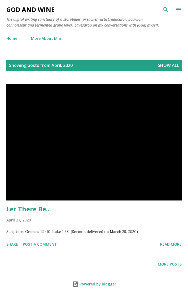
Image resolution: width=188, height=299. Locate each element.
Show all (168, 65)
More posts (170, 264)
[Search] (166, 9)
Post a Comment (40, 244)
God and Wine (30, 9)
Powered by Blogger (94, 284)
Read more (171, 244)
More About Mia (46, 38)
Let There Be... (28, 208)
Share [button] (12, 244)
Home (11, 38)
